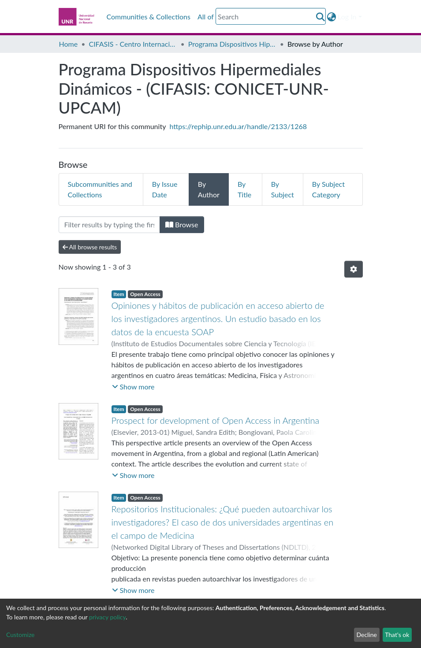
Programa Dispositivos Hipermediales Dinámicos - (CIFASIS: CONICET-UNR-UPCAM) (232, 44)
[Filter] (109, 224)
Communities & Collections (148, 16)
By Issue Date (165, 189)
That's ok (397, 634)
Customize (20, 634)
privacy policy (107, 617)
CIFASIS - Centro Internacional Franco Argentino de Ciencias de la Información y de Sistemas (133, 44)
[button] (331, 16)
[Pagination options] (353, 269)
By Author (209, 189)
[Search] (271, 16)
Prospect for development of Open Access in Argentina (216, 420)
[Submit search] (320, 16)
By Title (244, 189)
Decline (366, 634)
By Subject (282, 189)
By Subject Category (328, 189)
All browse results (90, 247)
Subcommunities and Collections (100, 189)
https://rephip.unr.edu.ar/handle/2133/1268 (238, 126)
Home (68, 44)
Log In (347, 16)
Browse (181, 224)
